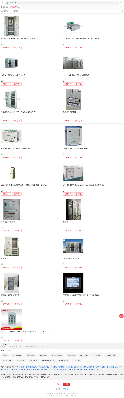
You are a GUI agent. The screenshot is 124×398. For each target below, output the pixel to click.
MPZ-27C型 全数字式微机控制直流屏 (76, 75)
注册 (66, 384)
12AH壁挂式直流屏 (8, 222)
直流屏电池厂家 (49, 369)
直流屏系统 (33, 360)
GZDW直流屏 (63, 360)
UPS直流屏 (96, 355)
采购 (121, 316)
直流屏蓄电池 (17, 355)
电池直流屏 (20, 360)
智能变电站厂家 (37, 369)
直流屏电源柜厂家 (75, 367)
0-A (2, 346)
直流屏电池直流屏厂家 (22, 369)
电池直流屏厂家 (34, 367)
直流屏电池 (43, 355)
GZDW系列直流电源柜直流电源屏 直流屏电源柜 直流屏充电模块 (24, 185)
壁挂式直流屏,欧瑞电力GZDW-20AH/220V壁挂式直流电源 (83, 185)
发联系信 (6, 47)
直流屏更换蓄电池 (69, 112)
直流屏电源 (71, 355)
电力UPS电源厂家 (101, 367)
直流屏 (65, 222)
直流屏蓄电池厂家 (78, 369)
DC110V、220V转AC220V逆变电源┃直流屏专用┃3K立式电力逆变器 (26, 332)
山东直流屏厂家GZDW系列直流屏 (13, 75)
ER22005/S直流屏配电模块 (11, 295)
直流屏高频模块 (57, 355)
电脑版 (65, 389)
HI (16, 346)
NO (27, 346)
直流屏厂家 (23, 367)
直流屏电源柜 (7, 360)
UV (40, 346)
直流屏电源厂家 (115, 367)
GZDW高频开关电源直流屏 (72, 258)
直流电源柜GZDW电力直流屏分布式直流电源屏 (18, 39)
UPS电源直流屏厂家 (63, 369)
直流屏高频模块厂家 (60, 367)
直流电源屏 (77, 360)
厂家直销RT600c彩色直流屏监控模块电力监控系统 (81, 295)
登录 (57, 384)
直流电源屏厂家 (88, 367)
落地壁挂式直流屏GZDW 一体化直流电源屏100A (18, 112)
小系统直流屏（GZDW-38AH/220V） (76, 148)
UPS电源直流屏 (111, 355)
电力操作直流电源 (48, 360)
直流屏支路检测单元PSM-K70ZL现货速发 (16, 148)
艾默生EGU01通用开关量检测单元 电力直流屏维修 (81, 39)
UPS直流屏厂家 (7, 369)
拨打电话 (16, 47)
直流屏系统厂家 (46, 367)
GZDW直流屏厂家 (92, 369)
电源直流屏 (84, 355)
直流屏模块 (30, 355)
